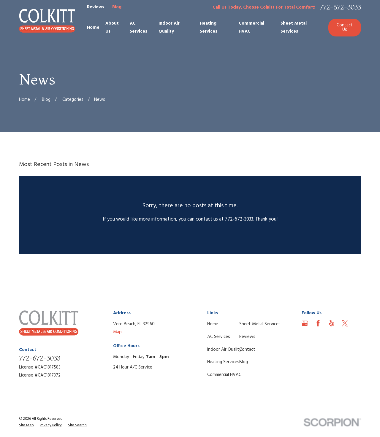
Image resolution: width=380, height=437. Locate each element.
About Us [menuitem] (112, 27)
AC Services (218, 336)
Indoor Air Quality (224, 349)
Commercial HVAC (224, 374)
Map (117, 332)
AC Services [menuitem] (138, 27)
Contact (247, 349)
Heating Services (223, 362)
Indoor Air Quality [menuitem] (169, 27)
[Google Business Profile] (305, 323)
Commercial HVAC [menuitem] (251, 27)
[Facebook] (318, 323)
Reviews (95, 7)
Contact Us (345, 27)
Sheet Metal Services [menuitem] (294, 27)
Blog (116, 7)
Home (212, 324)
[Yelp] (331, 323)
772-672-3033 (340, 7)
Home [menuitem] (93, 27)
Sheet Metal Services (260, 324)
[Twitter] (345, 323)
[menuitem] (26, 425)
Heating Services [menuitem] (208, 27)
